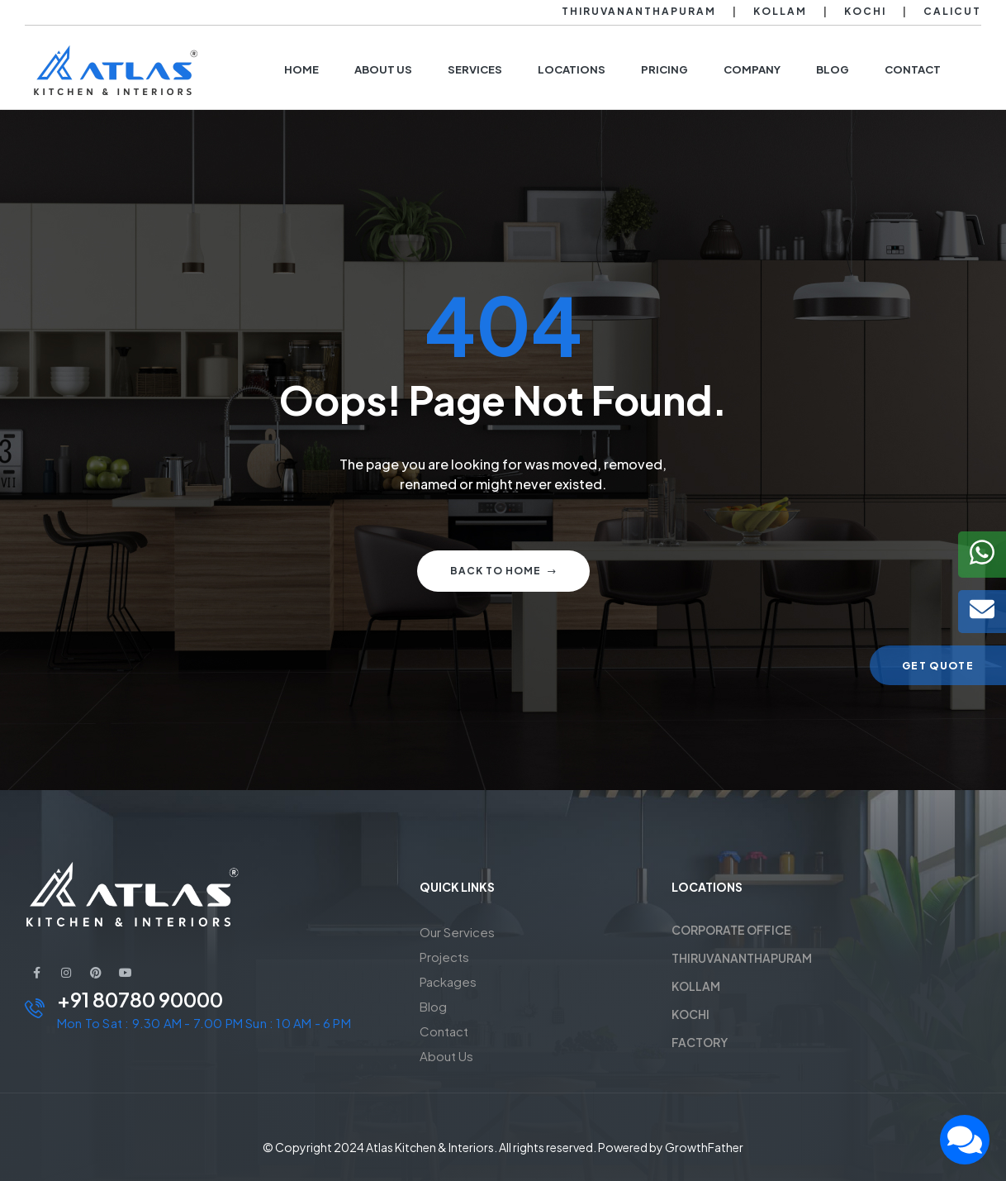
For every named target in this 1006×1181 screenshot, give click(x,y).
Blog (433, 1006)
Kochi (865, 11)
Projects (444, 956)
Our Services (457, 932)
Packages (448, 981)
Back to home (503, 570)
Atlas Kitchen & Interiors (430, 1147)
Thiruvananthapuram (639, 11)
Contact (444, 1031)
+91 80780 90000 (140, 999)
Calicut (952, 11)
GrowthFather (704, 1147)
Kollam (780, 11)
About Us (446, 1056)
